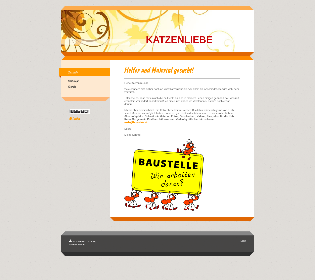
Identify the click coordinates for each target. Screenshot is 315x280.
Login (243, 241)
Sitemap (92, 241)
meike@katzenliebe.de (135, 122)
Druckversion (78, 241)
